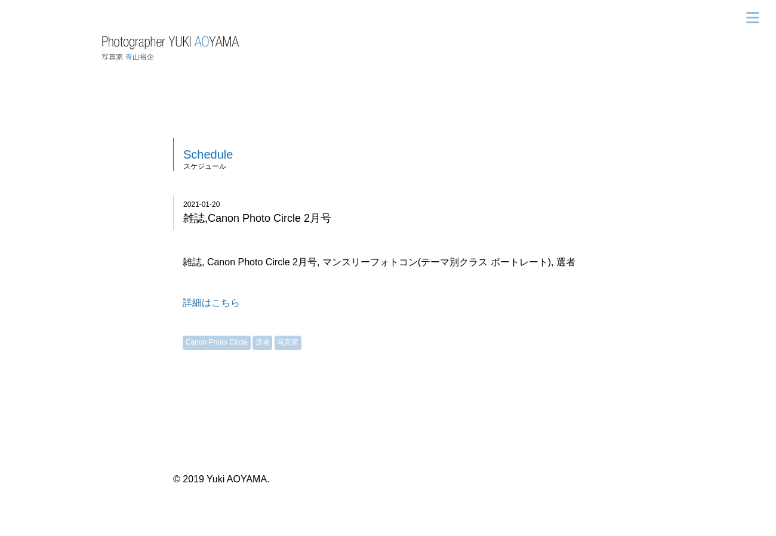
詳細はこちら (211, 303)
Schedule (208, 154)
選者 (262, 342)
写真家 (287, 342)
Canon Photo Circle (217, 342)
